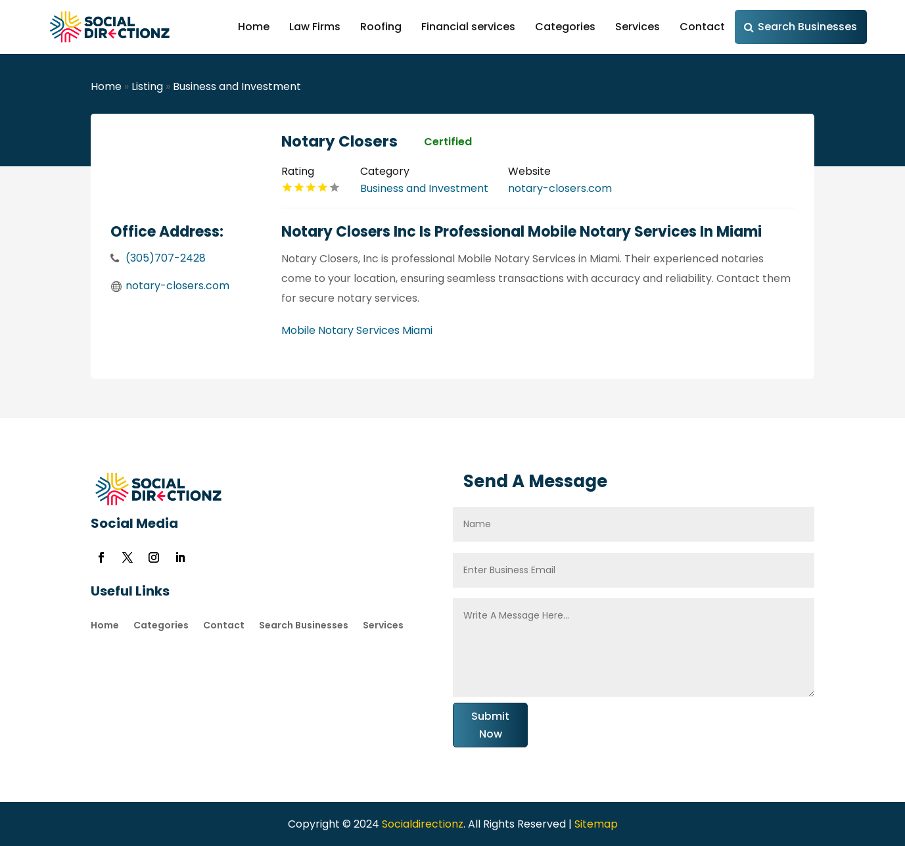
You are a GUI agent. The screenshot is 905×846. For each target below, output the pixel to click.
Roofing (381, 26)
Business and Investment (237, 86)
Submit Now (490, 725)
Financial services (468, 26)
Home (253, 26)
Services (637, 26)
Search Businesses (807, 26)
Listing (147, 86)
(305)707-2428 (166, 258)
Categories (565, 26)
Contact (702, 26)
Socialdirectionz (421, 824)
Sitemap (596, 824)
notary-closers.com (177, 285)
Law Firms (314, 26)
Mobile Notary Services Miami (356, 330)
